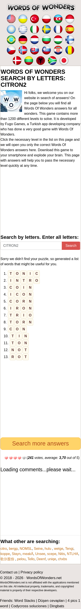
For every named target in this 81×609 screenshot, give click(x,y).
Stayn (16, 554)
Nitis (61, 554)
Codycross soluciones (29, 606)
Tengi (69, 548)
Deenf (41, 559)
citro (3, 548)
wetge (58, 548)
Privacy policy (32, 572)
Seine (38, 548)
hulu (48, 548)
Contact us (8, 572)
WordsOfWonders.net (44, 578)
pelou (21, 559)
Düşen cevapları (51, 601)
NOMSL (26, 548)
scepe (51, 554)
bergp (13, 548)
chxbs (62, 559)
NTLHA (72, 554)
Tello (31, 559)
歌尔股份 (7, 559)
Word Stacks (24, 601)
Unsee (40, 554)
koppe (5, 554)
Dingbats (57, 606)
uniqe (52, 559)
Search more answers (40, 443)
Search (70, 245)
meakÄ (27, 554)
